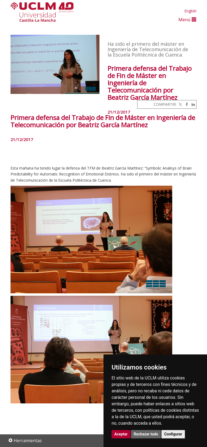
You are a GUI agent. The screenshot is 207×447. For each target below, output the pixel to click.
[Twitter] (180, 104)
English (190, 10)
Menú (187, 19)
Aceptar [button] (121, 434)
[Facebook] (185, 104)
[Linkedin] (192, 104)
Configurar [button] (173, 434)
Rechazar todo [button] (146, 434)
